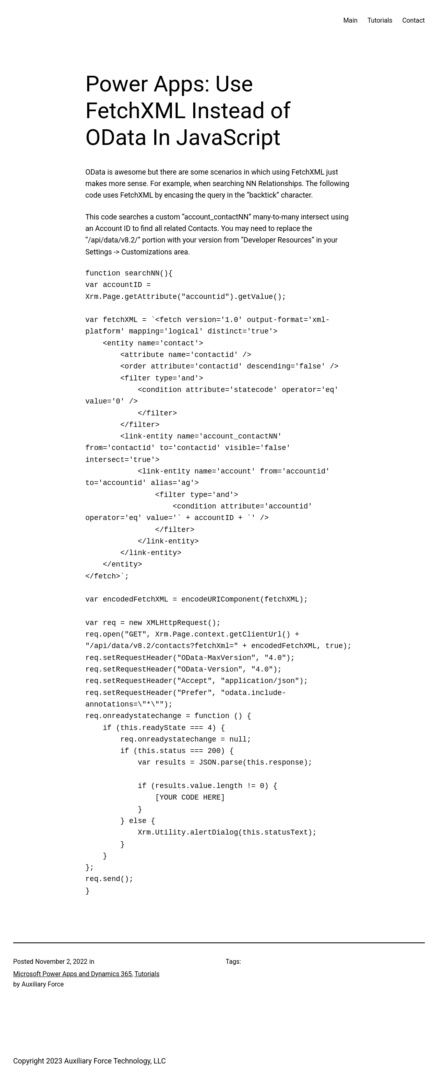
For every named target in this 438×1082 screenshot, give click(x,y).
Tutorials (147, 974)
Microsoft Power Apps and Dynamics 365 (72, 974)
